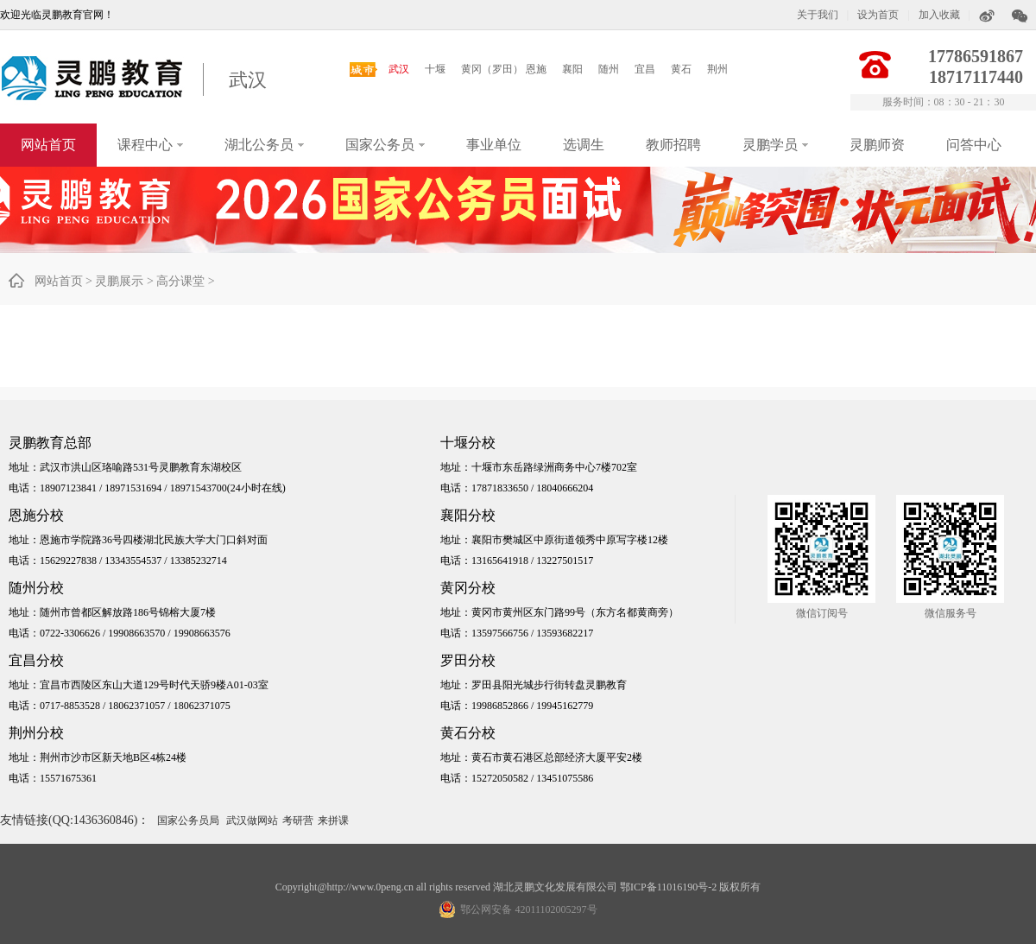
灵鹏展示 (119, 281)
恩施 (536, 69)
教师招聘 (673, 144)
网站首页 (48, 144)
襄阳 (572, 69)
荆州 (717, 69)
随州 (608, 69)
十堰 (435, 69)
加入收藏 (939, 15)
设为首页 (878, 15)
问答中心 (973, 144)
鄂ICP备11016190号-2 (668, 887)
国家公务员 (385, 144)
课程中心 (150, 144)
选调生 (583, 144)
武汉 (248, 80)
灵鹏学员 (775, 144)
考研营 (297, 820)
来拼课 (333, 820)
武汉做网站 (252, 820)
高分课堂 (180, 281)
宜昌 (645, 69)
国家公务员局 (188, 820)
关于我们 (817, 15)
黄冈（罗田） (492, 69)
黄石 (681, 69)
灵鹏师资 (877, 144)
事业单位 (493, 144)
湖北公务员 (264, 144)
